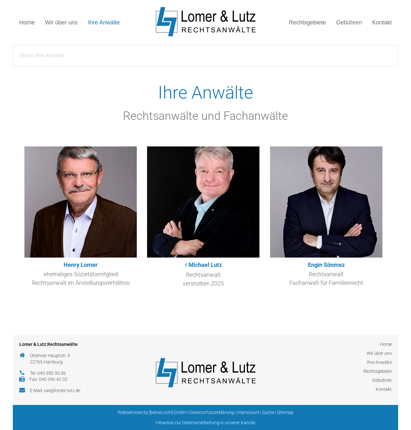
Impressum (248, 412)
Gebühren (349, 22)
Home (27, 22)
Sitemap (285, 412)
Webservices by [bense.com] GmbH (152, 412)
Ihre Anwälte (104, 22)
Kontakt (382, 22)
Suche (268, 412)
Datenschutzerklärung (211, 412)
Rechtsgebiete (307, 22)
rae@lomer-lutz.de (62, 390)
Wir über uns (61, 22)
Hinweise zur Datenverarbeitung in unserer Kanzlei (205, 422)
